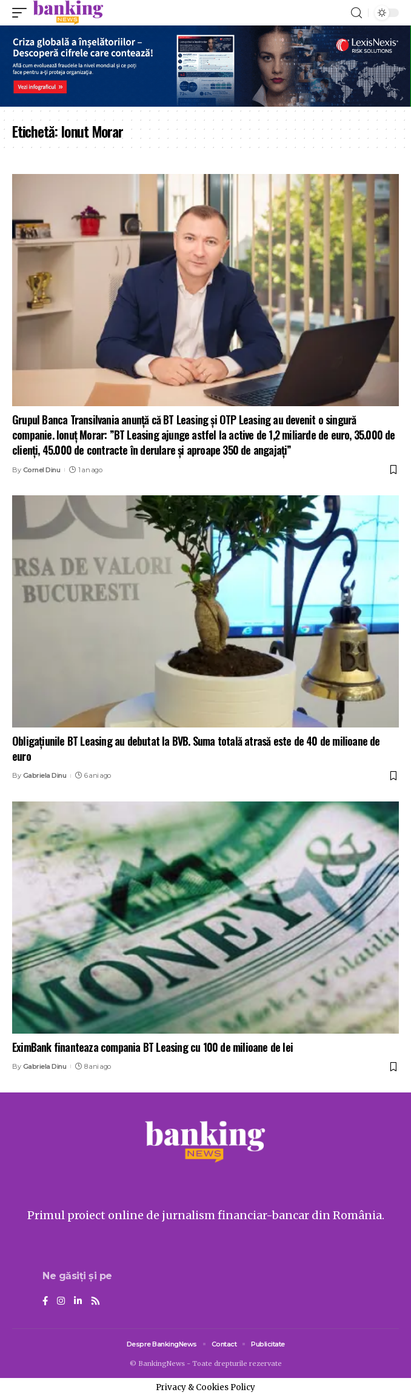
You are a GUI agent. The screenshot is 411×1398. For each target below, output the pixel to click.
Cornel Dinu (42, 470)
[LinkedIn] (78, 1301)
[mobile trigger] (22, 12)
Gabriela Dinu (45, 775)
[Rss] (95, 1301)
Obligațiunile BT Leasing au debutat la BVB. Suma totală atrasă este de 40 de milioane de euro (196, 748)
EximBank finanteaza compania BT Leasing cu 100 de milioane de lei (152, 1047)
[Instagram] (61, 1301)
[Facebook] (45, 1301)
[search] (356, 13)
